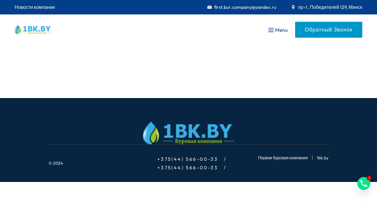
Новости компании (35, 7)
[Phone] (363, 183)
